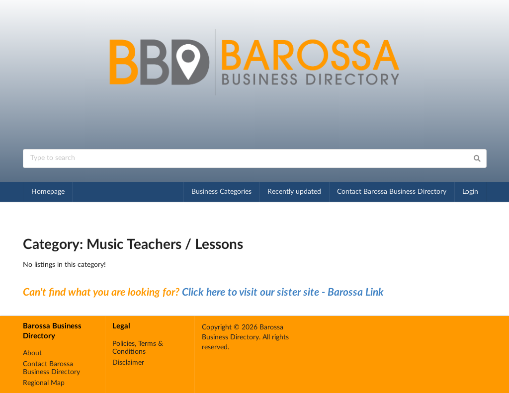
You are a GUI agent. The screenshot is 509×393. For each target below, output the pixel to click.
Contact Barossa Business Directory (391, 191)
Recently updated (294, 191)
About (32, 353)
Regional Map (44, 383)
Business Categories (221, 191)
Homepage (48, 191)
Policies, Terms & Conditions (137, 347)
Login (470, 191)
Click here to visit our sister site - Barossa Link (283, 292)
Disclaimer (128, 362)
